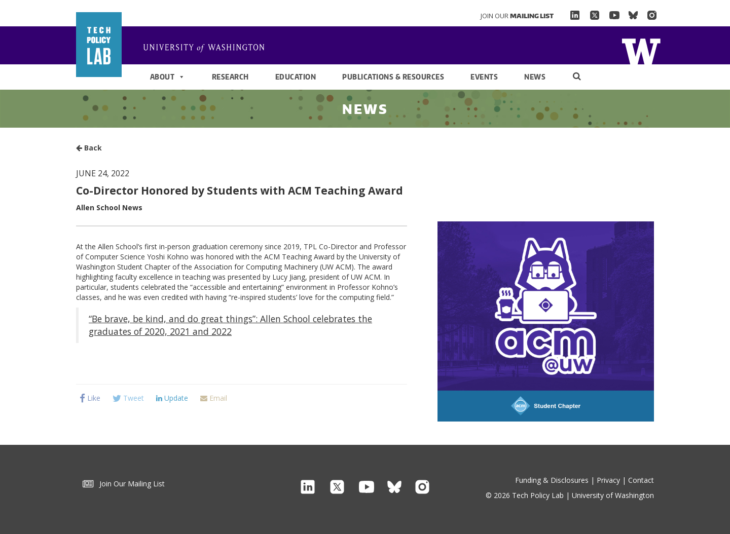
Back (89, 147)
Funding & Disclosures (552, 480)
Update (172, 398)
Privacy (608, 480)
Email (213, 398)
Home (208, 49)
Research (230, 77)
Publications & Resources (393, 77)
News (534, 77)
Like (90, 398)
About (168, 77)
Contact (641, 480)
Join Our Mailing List (124, 483)
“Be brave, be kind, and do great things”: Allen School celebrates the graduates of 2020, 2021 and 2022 (230, 325)
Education (295, 77)
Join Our (517, 15)
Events (484, 77)
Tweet (128, 398)
